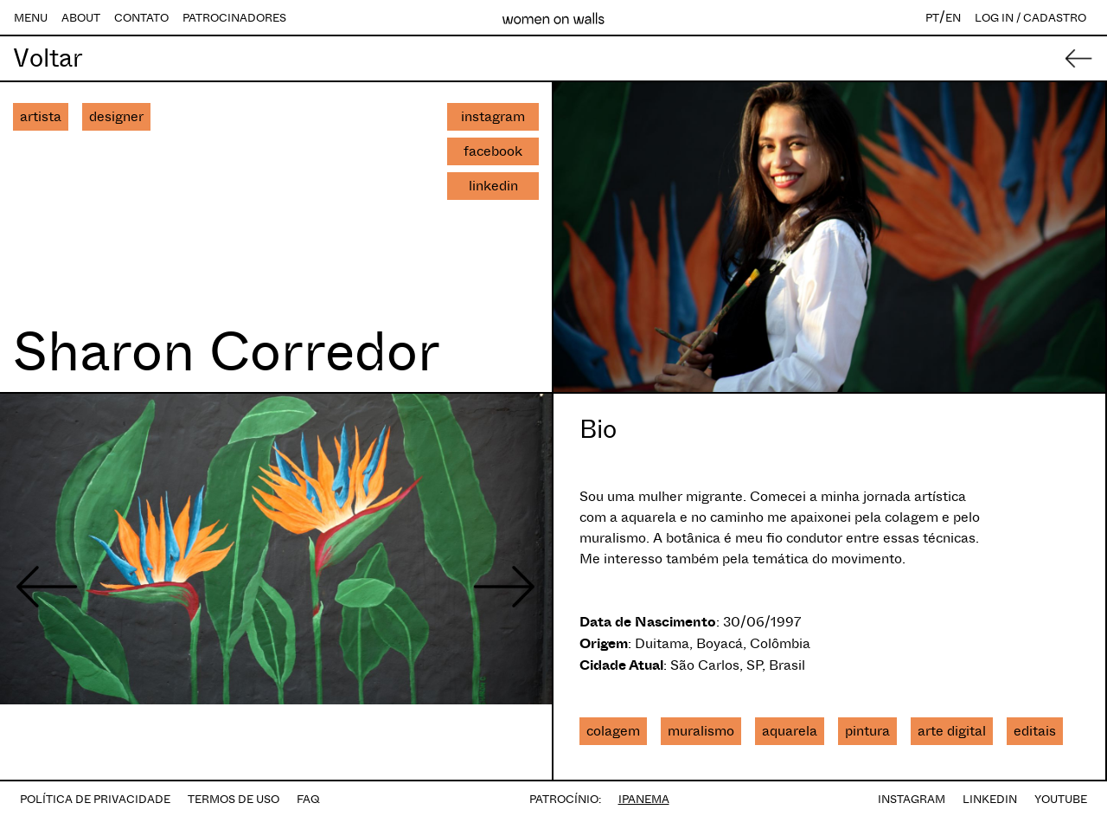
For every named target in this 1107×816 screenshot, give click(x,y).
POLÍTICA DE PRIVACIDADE (95, 799)
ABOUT (80, 17)
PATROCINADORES (234, 17)
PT (932, 17)
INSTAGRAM (911, 799)
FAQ (308, 799)
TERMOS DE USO (233, 799)
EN (953, 17)
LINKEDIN (990, 799)
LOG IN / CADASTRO (1030, 17)
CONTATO (141, 17)
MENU (31, 17)
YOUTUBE (1060, 799)
